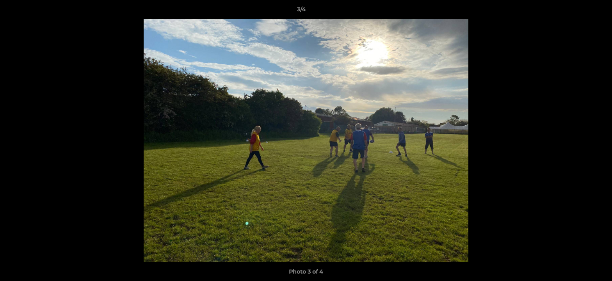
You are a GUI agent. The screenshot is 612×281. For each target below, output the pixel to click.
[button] (579, 11)
